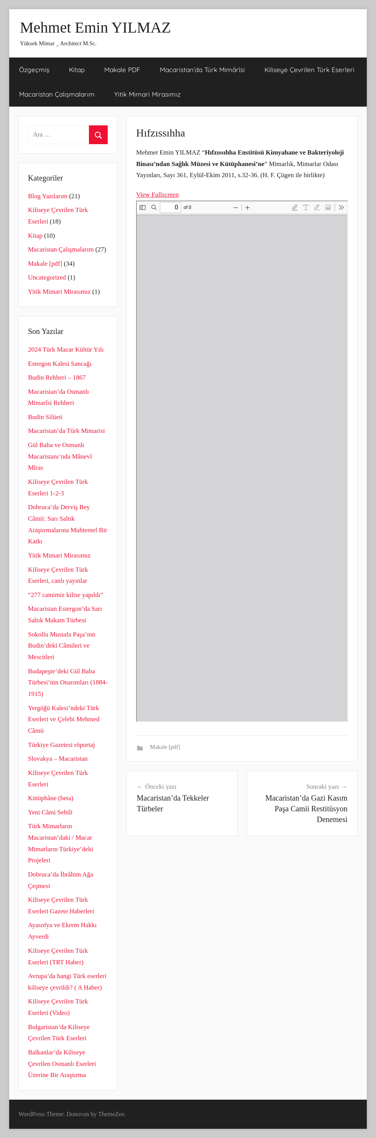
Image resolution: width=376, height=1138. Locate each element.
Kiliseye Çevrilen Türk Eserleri (309, 70)
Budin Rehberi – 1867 (57, 377)
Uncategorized (47, 277)
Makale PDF (122, 70)
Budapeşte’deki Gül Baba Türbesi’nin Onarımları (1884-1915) (68, 683)
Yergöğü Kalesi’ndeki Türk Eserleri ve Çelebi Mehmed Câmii (63, 719)
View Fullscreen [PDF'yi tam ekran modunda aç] (157, 194)
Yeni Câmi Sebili (50, 812)
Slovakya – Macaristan (58, 758)
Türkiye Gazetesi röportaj (61, 744)
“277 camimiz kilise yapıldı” (65, 595)
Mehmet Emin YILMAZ (95, 27)
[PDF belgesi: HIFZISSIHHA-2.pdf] (242, 461)
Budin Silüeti (45, 417)
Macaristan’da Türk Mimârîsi (202, 70)
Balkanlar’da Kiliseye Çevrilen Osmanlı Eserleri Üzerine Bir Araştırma (62, 1064)
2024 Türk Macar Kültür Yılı (65, 349)
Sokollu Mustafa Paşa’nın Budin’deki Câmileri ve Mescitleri (61, 646)
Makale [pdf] (165, 747)
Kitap (77, 70)
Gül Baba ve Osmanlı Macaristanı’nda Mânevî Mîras (60, 456)
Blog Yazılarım (47, 196)
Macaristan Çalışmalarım (57, 94)
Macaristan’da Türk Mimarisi (66, 430)
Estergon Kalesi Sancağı (60, 363)
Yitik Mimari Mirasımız (147, 94)
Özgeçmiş (34, 70)
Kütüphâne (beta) (50, 798)
